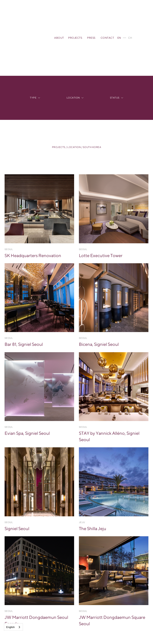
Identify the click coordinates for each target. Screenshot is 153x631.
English (10, 627)
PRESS (91, 37)
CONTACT (107, 37)
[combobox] (13, 627)
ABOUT (59, 37)
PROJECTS (75, 37)
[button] (35, 98)
